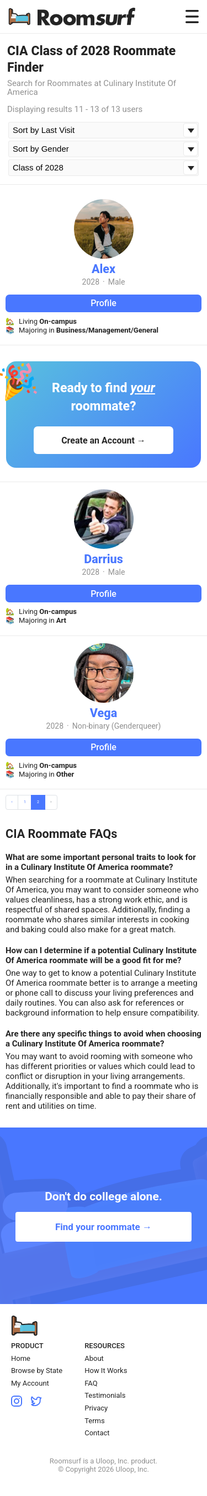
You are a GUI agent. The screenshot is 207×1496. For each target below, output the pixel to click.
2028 (90, 281)
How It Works (105, 1370)
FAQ (90, 1383)
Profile (103, 303)
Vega (103, 713)
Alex (103, 269)
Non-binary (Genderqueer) (116, 726)
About (94, 1358)
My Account (30, 1383)
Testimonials (104, 1395)
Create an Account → (103, 440)
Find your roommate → (103, 1226)
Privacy (96, 1408)
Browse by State (36, 1370)
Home (20, 1358)
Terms (94, 1421)
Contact (96, 1433)
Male (116, 281)
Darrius (103, 559)
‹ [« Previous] (12, 802)
